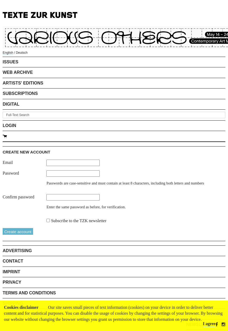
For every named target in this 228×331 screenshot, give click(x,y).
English (8, 53)
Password (11, 173)
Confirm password (18, 197)
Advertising (17, 250)
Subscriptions (20, 93)
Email (8, 162)
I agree (209, 323)
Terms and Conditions (29, 293)
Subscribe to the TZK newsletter (78, 220)
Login (9, 125)
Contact (13, 261)
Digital (11, 104)
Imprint (11, 272)
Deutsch (21, 53)
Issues (10, 62)
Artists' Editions (23, 83)
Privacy (12, 282)
